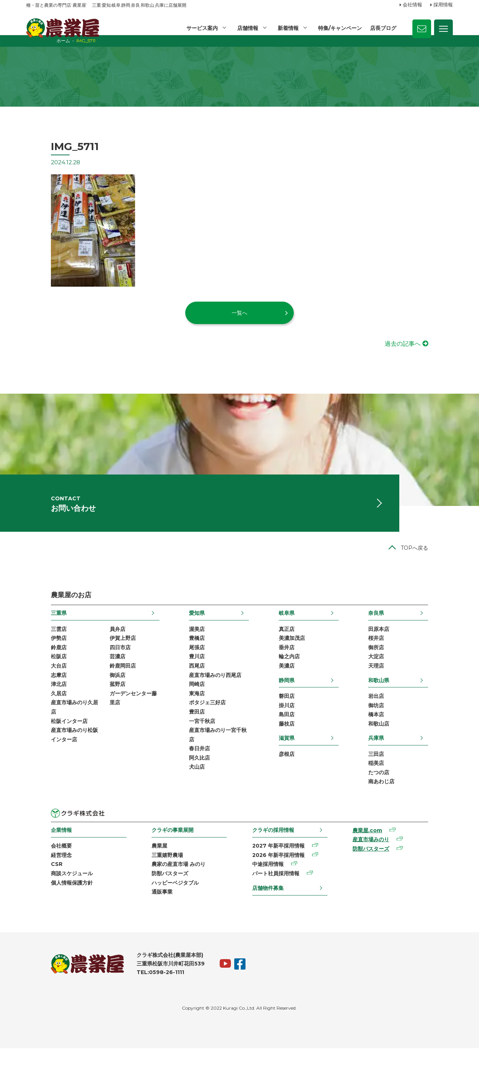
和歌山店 (403, 739)
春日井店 (191, 766)
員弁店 (93, 641)
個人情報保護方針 (47, 901)
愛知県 (188, 625)
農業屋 (148, 863)
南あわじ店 (406, 798)
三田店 (401, 769)
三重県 (34, 625)
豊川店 (188, 670)
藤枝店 (295, 739)
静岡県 (295, 694)
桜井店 (401, 651)
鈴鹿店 (34, 660)
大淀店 (401, 670)
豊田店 (188, 727)
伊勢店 (34, 651)
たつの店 (403, 789)
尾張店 (188, 660)
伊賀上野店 (98, 651)
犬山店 (188, 785)
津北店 (34, 699)
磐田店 (295, 710)
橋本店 (401, 729)
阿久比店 (191, 775)
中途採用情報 (269, 882)
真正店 (295, 641)
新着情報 (287, 28)
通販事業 (150, 911)
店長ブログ (383, 28)
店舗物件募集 (269, 906)
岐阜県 (295, 625)
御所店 (401, 660)
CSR (32, 882)
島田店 (295, 729)
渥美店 (188, 641)
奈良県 (401, 625)
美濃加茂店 (300, 651)
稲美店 (401, 779)
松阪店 (34, 670)
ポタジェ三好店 (199, 718)
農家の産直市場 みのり (167, 882)
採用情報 (443, 5)
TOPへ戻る (439, 560)
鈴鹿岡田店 (98, 680)
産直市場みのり (385, 857)
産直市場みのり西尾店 (207, 689)
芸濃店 (93, 670)
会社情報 (412, 5)
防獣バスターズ (158, 892)
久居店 (34, 708)
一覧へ (239, 318)
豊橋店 (188, 651)
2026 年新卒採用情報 (280, 873)
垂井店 (295, 660)
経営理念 (36, 873)
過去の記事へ (427, 350)
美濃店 (295, 680)
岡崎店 (188, 699)
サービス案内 (200, 28)
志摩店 (34, 689)
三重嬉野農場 (155, 873)
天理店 (401, 680)
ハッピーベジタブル (163, 901)
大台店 (34, 680)
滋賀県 (295, 753)
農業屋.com (382, 848)
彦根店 (295, 769)
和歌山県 (403, 694)
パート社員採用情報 (277, 892)
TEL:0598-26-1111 (135, 992)
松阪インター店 (44, 737)
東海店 (188, 708)
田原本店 (403, 641)
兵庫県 (401, 753)
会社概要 (36, 863)
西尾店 (188, 680)
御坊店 (401, 720)
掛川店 (295, 720)
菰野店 (93, 699)
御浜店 (93, 689)
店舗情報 (246, 28)
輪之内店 (297, 670)
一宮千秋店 (194, 737)
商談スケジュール (47, 892)
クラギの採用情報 (275, 847)
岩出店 (401, 710)
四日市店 (95, 660)
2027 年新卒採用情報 (280, 863)
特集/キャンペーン (339, 28)
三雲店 (34, 641)
